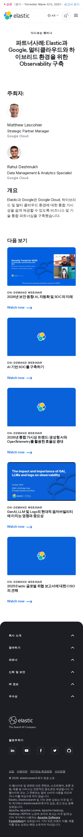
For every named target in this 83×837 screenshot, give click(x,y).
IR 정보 (41, 684)
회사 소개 (41, 635)
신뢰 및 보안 (41, 672)
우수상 (41, 696)
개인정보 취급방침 (41, 771)
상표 (11, 771)
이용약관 (22, 771)
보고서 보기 (71, 4)
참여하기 (41, 647)
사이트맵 (60, 771)
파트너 (41, 659)
